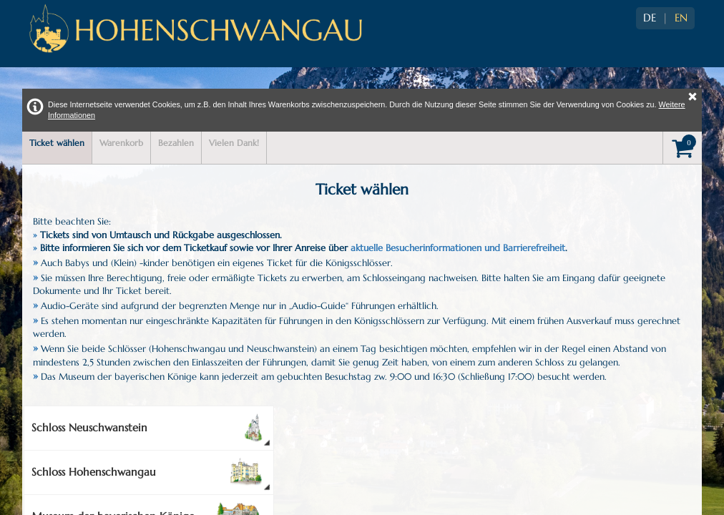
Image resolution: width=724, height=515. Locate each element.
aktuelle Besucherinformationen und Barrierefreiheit (458, 248)
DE (649, 17)
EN (681, 17)
